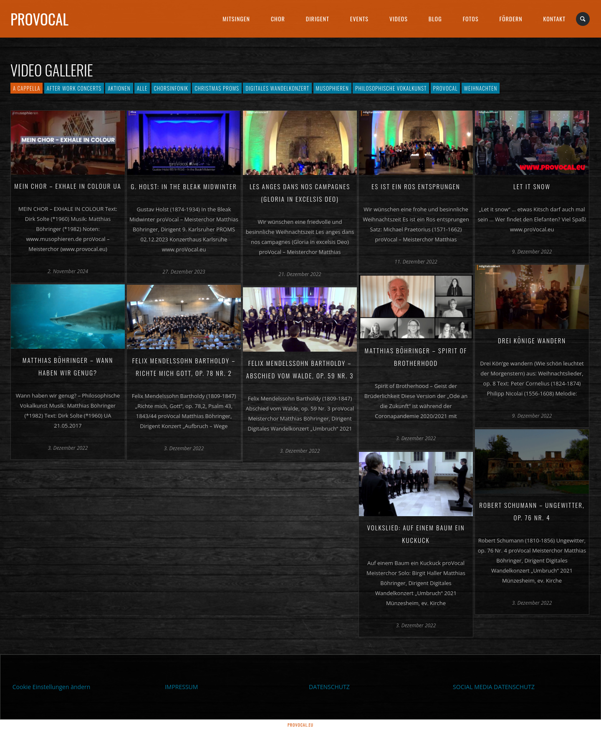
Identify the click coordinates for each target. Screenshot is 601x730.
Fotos (471, 18)
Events (359, 18)
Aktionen (119, 88)
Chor (278, 18)
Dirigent (317, 18)
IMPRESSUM (181, 687)
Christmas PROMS (216, 88)
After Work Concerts (74, 88)
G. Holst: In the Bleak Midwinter (184, 186)
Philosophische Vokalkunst (391, 88)
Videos (398, 18)
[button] (18, 711)
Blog (435, 18)
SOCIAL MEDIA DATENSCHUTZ (494, 687)
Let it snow (531, 186)
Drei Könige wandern (532, 340)
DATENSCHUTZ (329, 687)
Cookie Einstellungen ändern (52, 687)
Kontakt (554, 18)
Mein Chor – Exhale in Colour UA (67, 185)
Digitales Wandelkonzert (277, 88)
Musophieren (332, 88)
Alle (142, 88)
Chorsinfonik (171, 88)
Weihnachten (480, 88)
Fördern (511, 18)
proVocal (39, 19)
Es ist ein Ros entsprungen (415, 186)
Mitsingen (236, 18)
